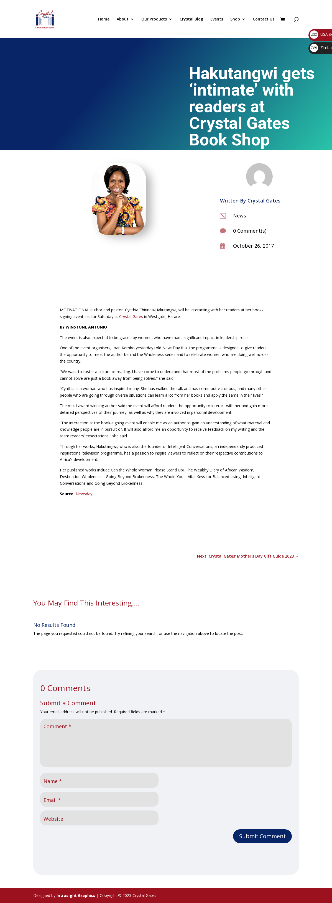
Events (216, 19)
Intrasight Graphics (76, 895)
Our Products (154, 19)
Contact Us (263, 19)
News (239, 215)
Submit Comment (262, 836)
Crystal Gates (131, 316)
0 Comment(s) (249, 230)
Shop (235, 19)
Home (103, 19)
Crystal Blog (191, 19)
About (123, 19)
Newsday (84, 493)
